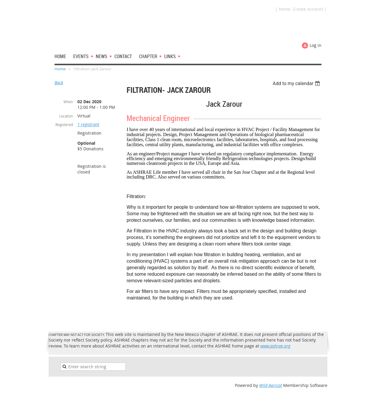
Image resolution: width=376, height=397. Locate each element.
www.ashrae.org (275, 346)
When (68, 101)
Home (60, 68)
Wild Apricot (270, 385)
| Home (282, 9)
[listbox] (297, 83)
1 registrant (88, 124)
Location (66, 116)
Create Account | (309, 9)
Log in (315, 45)
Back (59, 82)
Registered (64, 124)
